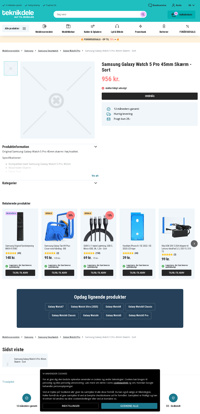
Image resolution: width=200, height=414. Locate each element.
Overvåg (150, 96)
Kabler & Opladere (92, 28)
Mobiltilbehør (68, 28)
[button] (50, 147)
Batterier (164, 28)
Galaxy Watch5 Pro (71, 51)
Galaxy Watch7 (55, 306)
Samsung (28, 51)
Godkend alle (129, 406)
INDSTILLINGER (71, 406)
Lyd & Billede (117, 28)
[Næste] (194, 243)
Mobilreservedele (44, 28)
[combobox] (100, 14)
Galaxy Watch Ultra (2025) (84, 306)
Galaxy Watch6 (90, 315)
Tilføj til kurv (20, 273)
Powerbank (140, 28)
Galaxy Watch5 (113, 315)
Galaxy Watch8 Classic (140, 306)
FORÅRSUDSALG (187, 28)
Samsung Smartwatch (48, 51)
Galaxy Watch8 (113, 306)
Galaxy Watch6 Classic (64, 315)
